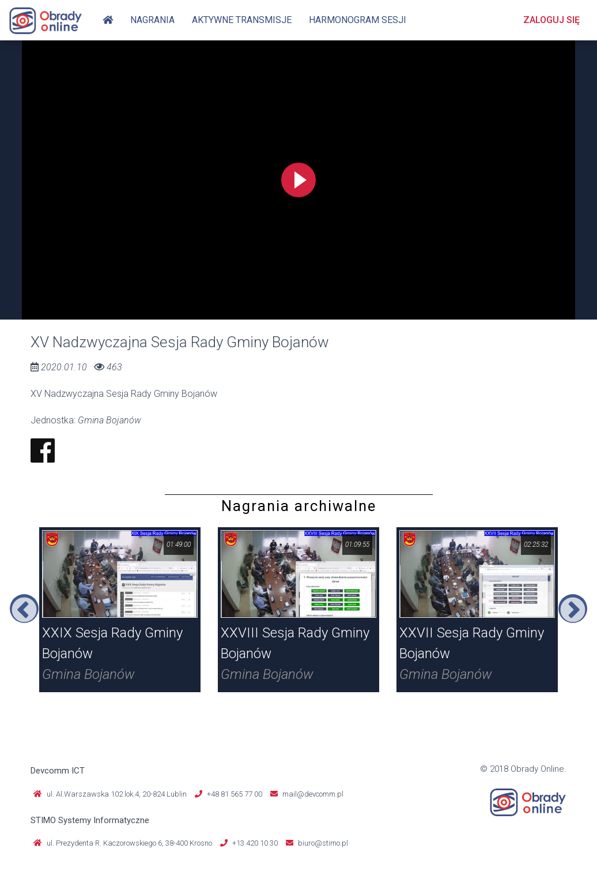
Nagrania (152, 19)
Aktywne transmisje (242, 19)
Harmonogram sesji (357, 19)
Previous (24, 608)
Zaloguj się (551, 19)
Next (572, 608)
